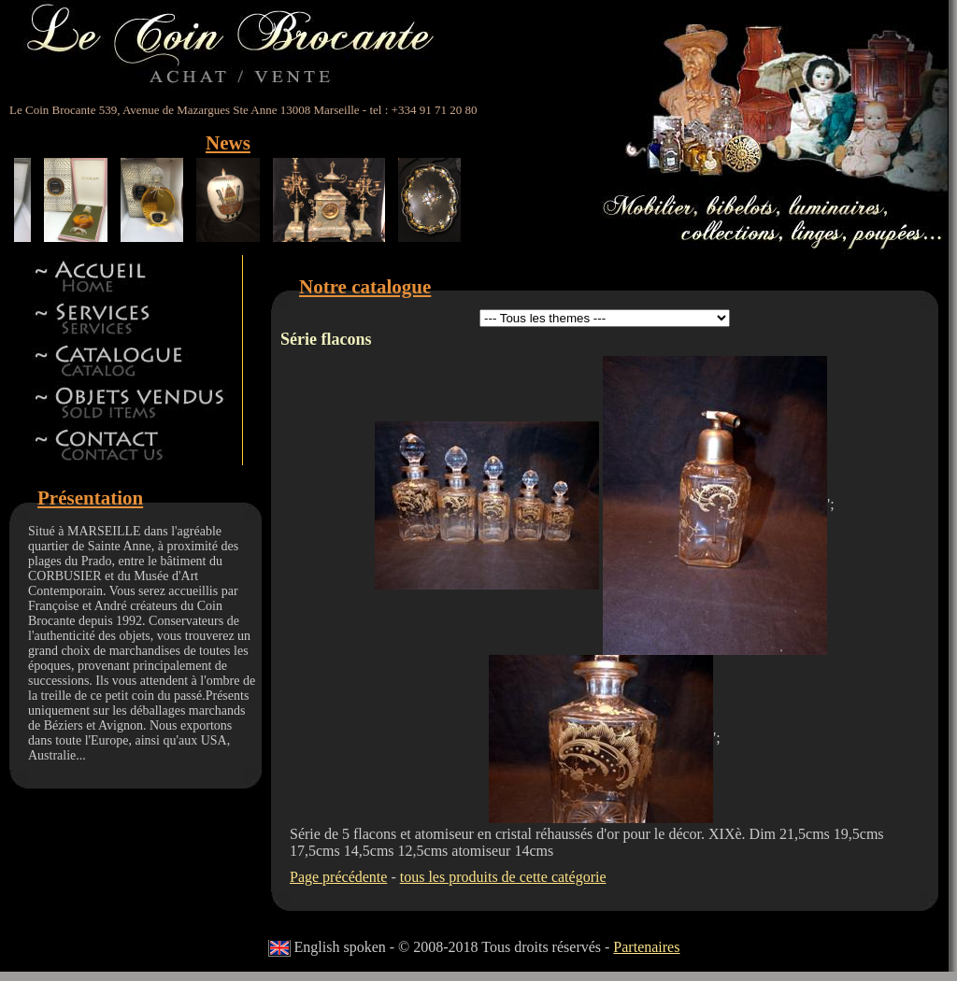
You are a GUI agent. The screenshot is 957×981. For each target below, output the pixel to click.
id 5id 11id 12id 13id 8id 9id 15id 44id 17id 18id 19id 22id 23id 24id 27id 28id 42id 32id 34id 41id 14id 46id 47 (604, 318)
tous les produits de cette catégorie (503, 877)
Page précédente (338, 877)
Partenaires (646, 947)
